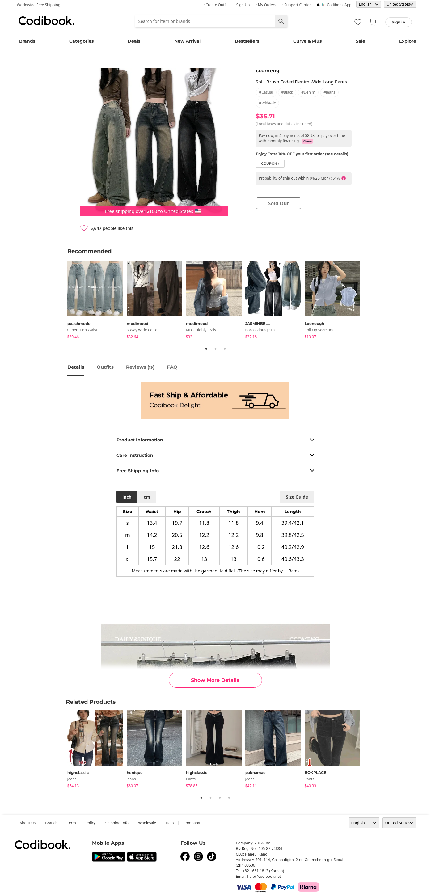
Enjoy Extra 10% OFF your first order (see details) (302, 153)
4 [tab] (229, 798)
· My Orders (266, 4)
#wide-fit (267, 103)
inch (127, 497)
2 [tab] (216, 349)
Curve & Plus (307, 41)
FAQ (172, 367)
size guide (297, 497)
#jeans (329, 92)
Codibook (46, 20)
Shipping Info (117, 823)
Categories (81, 41)
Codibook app (339, 4)
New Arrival (187, 41)
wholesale (147, 823)
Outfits (105, 367)
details (75, 367)
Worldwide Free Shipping (39, 4)
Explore (407, 41)
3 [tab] (225, 349)
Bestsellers (247, 41)
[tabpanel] (97, 301)
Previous (63, 301)
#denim (308, 92)
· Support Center (296, 4)
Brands (27, 41)
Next (369, 301)
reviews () (140, 367)
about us (28, 823)
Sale (360, 41)
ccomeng (268, 71)
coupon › (270, 164)
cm (147, 497)
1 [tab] (206, 349)
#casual (266, 92)
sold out (278, 203)
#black (287, 92)
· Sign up (242, 4)
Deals (134, 41)
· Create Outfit (216, 4)
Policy (91, 823)
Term (71, 823)
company (191, 823)
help (170, 823)
